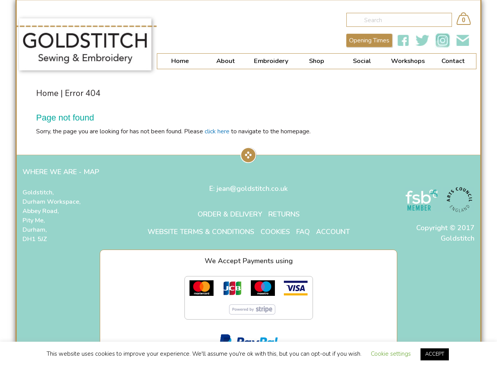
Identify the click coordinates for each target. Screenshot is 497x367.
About (225, 61)
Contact (453, 61)
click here (217, 131)
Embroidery (271, 61)
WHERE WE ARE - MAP (61, 172)
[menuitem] (180, 62)
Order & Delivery (230, 214)
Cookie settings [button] (391, 354)
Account (333, 231)
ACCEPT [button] (434, 354)
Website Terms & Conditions (201, 231)
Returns (284, 214)
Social (362, 61)
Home (180, 61)
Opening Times (369, 41)
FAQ (303, 231)
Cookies (275, 231)
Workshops (408, 61)
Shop (316, 61)
